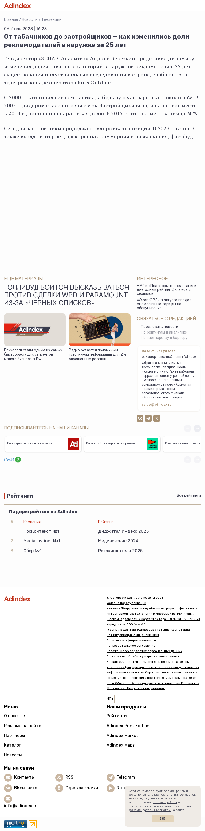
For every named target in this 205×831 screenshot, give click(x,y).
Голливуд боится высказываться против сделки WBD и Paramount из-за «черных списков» (66, 296)
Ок (162, 818)
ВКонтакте (25, 787)
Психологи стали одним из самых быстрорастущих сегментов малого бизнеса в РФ (33, 355)
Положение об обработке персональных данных (144, 651)
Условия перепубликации (126, 603)
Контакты (24, 777)
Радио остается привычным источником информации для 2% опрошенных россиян (98, 355)
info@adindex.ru (21, 805)
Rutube (124, 787)
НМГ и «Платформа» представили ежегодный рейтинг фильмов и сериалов (166, 290)
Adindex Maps (121, 745)
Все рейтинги (189, 495)
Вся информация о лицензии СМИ (133, 635)
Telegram (126, 777)
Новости (29, 19)
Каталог (12, 745)
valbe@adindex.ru (157, 404)
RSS (69, 777)
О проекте (14, 715)
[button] (197, 428)
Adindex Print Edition (128, 725)
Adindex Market (122, 735)
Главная (11, 19)
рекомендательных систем (150, 810)
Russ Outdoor (94, 82)
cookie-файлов (165, 802)
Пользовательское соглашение (131, 646)
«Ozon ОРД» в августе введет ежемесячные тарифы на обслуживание (164, 304)
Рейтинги (117, 715)
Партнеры (14, 735)
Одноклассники (81, 787)
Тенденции (51, 19)
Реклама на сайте (22, 725)
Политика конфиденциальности (131, 640)
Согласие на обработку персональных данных (143, 656)
